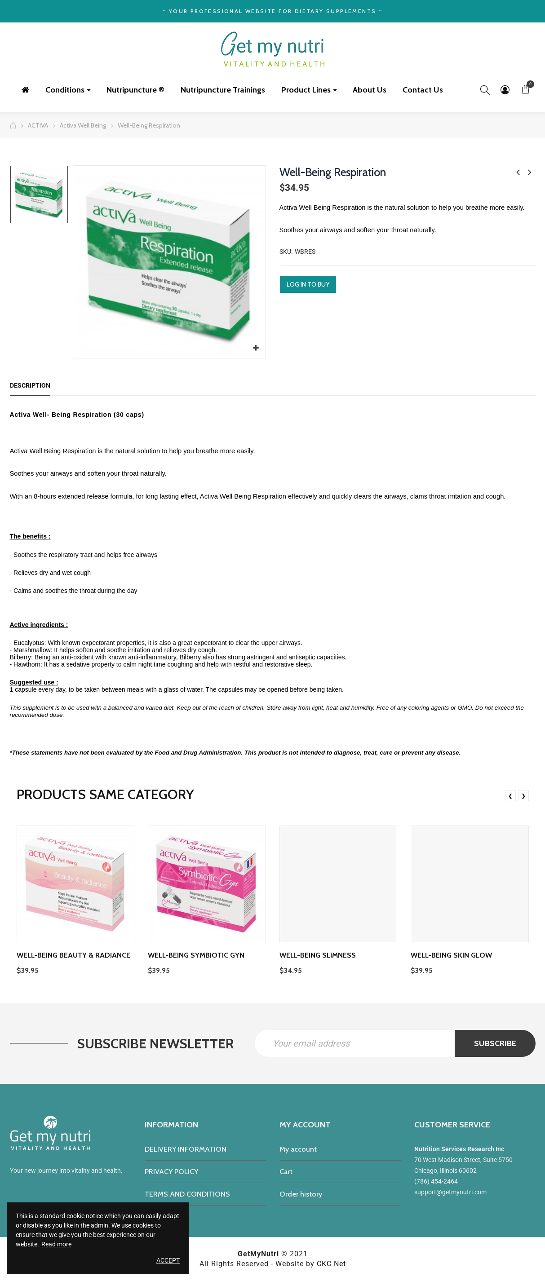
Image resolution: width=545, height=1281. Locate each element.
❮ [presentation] (510, 796)
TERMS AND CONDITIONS (187, 1194)
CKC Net (331, 1263)
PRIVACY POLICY (171, 1171)
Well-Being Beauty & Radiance (73, 955)
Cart (285, 1171)
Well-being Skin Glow (451, 955)
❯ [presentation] (523, 796)
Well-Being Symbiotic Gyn (196, 955)
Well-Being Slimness (317, 955)
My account (298, 1149)
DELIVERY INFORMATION (185, 1149)
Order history (300, 1194)
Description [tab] (30, 385)
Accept (168, 1260)
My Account (505, 89)
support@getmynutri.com (450, 1192)
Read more (56, 1244)
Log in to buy (308, 284)
